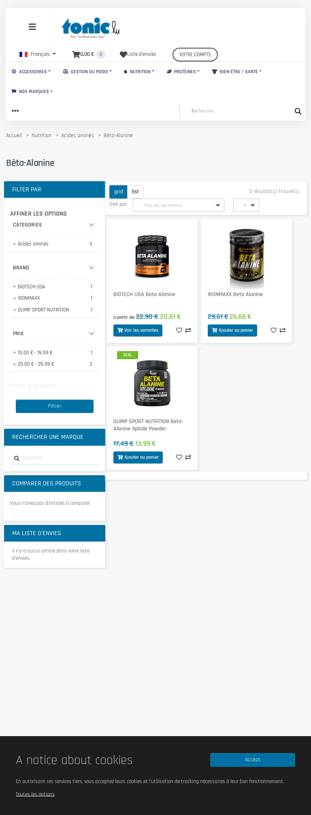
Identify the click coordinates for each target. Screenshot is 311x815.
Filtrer (54, 406)
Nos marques (30, 92)
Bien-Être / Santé (235, 72)
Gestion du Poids (85, 72)
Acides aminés (77, 135)
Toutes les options (35, 794)
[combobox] (54, 458)
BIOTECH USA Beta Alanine (144, 294)
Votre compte (195, 54)
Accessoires (29, 72)
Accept (252, 759)
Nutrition (137, 72)
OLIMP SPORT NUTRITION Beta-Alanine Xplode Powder (148, 425)
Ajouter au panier (232, 330)
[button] (37, 54)
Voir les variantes (137, 330)
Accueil (14, 135)
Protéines (181, 72)
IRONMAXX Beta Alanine (235, 294)
